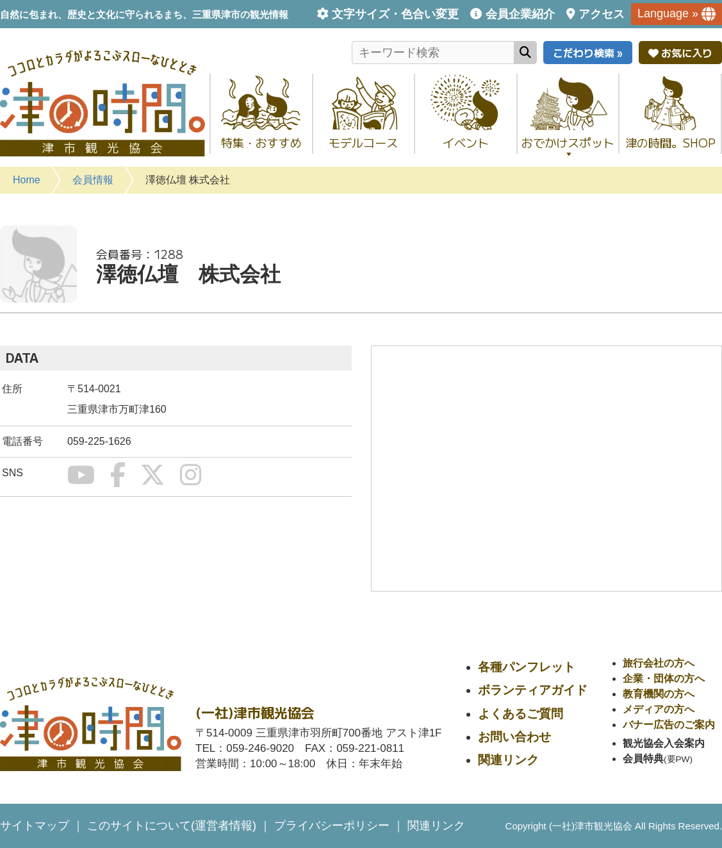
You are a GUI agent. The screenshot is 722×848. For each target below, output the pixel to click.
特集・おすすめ (261, 142)
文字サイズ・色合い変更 (395, 14)
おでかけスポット (567, 146)
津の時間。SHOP (670, 142)
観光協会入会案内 (664, 743)
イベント (466, 142)
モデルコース (363, 142)
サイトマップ (34, 825)
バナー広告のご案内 (669, 724)
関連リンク (508, 760)
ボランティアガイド (532, 690)
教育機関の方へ (658, 693)
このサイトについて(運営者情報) (171, 825)
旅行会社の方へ (658, 663)
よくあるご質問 (520, 713)
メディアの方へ (658, 709)
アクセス (601, 14)
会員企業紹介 (520, 14)
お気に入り (680, 52)
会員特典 (643, 758)
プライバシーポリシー (332, 825)
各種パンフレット (526, 667)
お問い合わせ (514, 737)
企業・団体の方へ (664, 678)
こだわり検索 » (588, 52)
